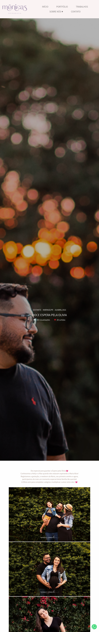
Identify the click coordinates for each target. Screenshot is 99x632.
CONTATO (76, 11)
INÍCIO (45, 6)
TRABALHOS (82, 6)
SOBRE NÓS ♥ (56, 11)
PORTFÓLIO (62, 6)
